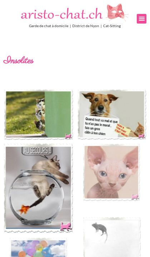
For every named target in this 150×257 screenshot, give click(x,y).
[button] (141, 19)
